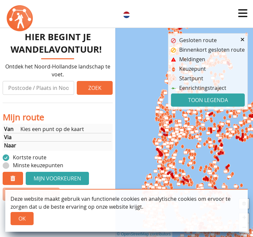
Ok (22, 218)
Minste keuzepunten (38, 165)
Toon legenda (208, 100)
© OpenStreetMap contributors (144, 234)
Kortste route (29, 157)
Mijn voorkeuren (57, 178)
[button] (242, 13)
